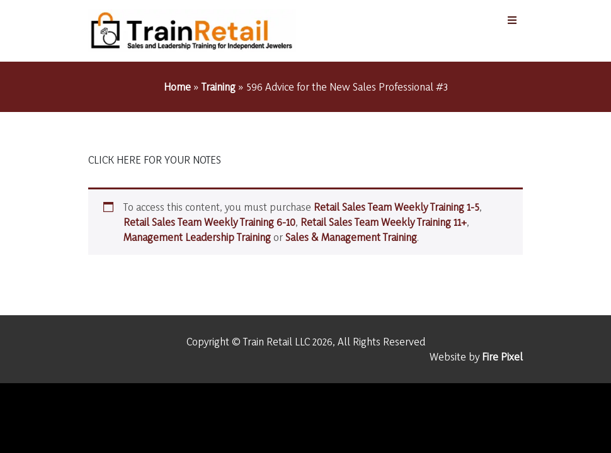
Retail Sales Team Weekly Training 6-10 (209, 221)
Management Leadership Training (197, 236)
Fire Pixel (502, 356)
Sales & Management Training (351, 236)
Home (177, 86)
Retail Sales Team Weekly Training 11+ (383, 221)
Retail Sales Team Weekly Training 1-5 (396, 206)
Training (219, 86)
